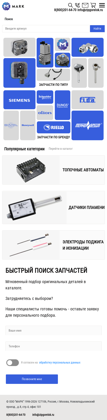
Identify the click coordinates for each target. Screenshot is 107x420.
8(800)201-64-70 (65, 10)
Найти (97, 28)
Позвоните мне (32, 379)
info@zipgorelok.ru (43, 414)
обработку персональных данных (59, 362)
